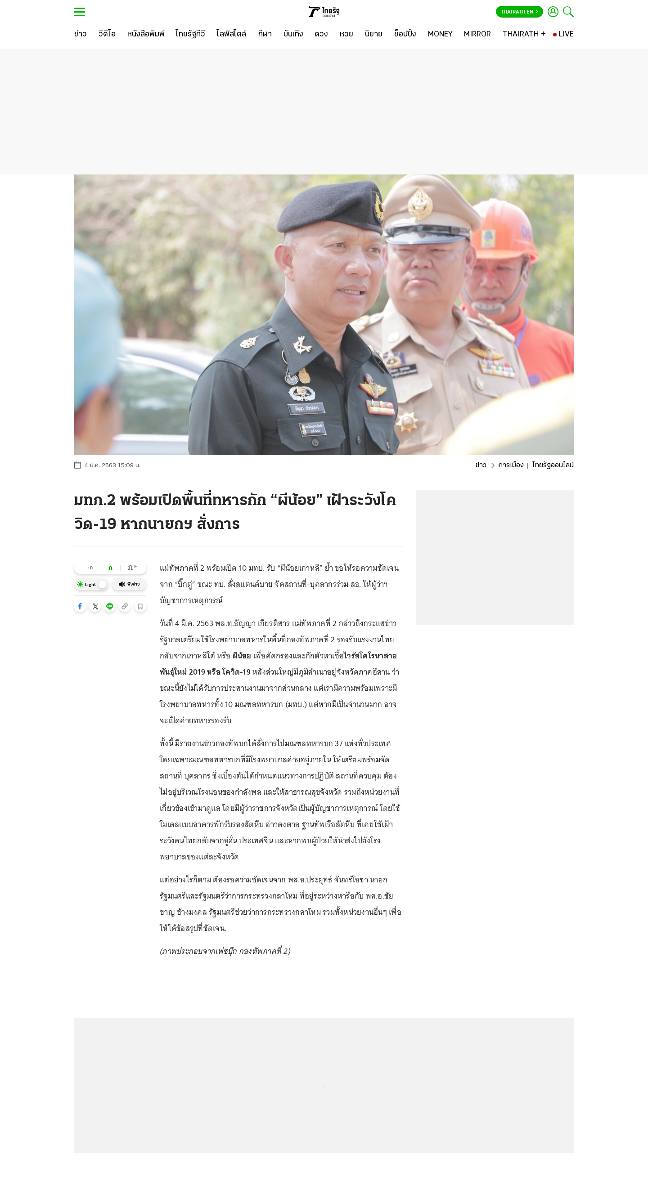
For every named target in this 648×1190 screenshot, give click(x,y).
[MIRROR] (477, 34)
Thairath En (519, 12)
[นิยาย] (373, 34)
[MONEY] (440, 34)
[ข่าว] (80, 34)
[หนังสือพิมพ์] (146, 34)
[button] (80, 606)
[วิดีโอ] (107, 34)
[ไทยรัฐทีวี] (190, 34)
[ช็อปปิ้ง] (405, 34)
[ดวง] (321, 34)
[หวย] (346, 34)
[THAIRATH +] (524, 34)
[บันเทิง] (293, 34)
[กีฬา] (265, 34)
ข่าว (481, 465)
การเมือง (511, 465)
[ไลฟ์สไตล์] (231, 34)
